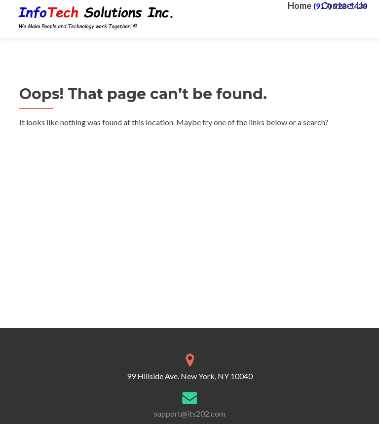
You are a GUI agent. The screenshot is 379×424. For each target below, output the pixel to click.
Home (299, 5)
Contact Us (344, 5)
